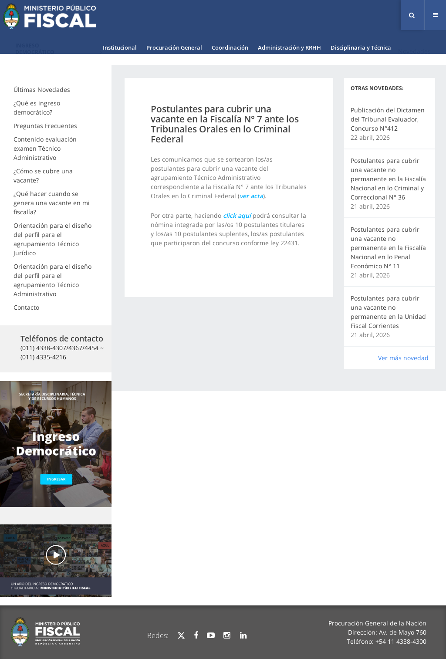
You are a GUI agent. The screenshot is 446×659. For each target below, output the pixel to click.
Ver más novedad (403, 358)
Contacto (26, 307)
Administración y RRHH (289, 47)
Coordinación (230, 47)
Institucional (120, 47)
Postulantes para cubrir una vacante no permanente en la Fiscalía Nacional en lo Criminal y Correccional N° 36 (388, 178)
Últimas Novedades (42, 89)
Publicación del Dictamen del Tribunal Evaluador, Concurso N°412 (388, 119)
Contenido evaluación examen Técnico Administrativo (45, 148)
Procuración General (174, 47)
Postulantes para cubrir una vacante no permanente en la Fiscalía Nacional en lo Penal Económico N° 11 (388, 247)
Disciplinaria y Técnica (361, 47)
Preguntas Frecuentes (45, 126)
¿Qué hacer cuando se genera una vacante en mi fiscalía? (52, 202)
